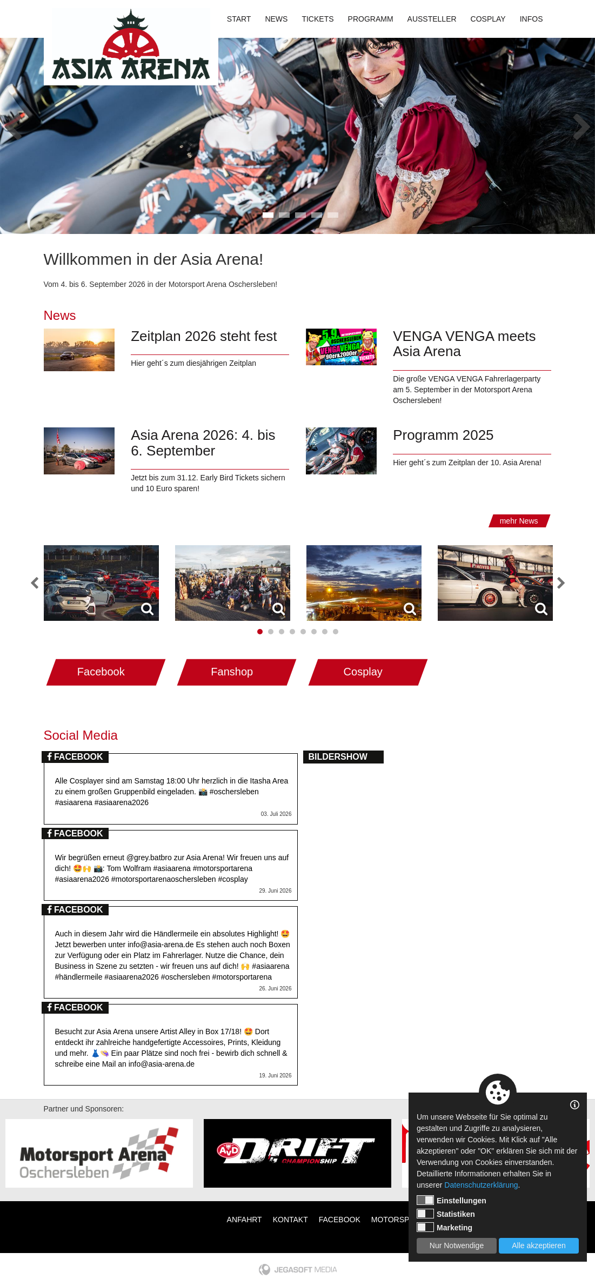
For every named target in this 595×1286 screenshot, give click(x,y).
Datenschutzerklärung (481, 1185)
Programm (370, 19)
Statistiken (446, 1213)
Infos (531, 19)
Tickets (317, 19)
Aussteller (432, 19)
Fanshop (232, 672)
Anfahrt (244, 1219)
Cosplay (488, 19)
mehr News (519, 521)
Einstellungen (451, 1200)
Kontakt (385, 46)
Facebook (101, 672)
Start (239, 19)
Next (582, 123)
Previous (12, 123)
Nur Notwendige (457, 1245)
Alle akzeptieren (539, 1245)
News (276, 19)
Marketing (444, 1227)
